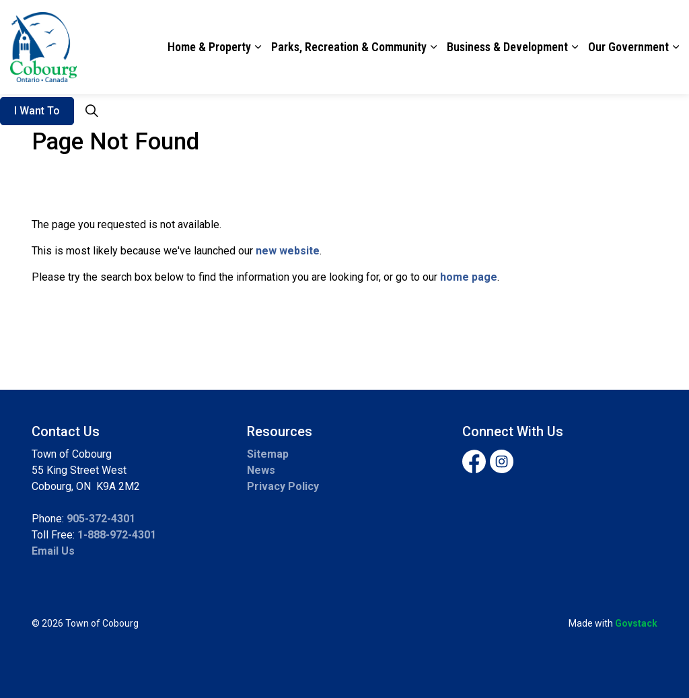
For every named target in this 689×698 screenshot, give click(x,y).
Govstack (636, 623)
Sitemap (268, 454)
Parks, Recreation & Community (349, 47)
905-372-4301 (101, 518)
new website (288, 250)
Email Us (53, 551)
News (261, 470)
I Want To (37, 111)
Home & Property (209, 47)
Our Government (628, 47)
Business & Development (507, 47)
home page (468, 277)
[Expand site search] (91, 111)
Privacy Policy (283, 486)
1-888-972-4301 (116, 534)
